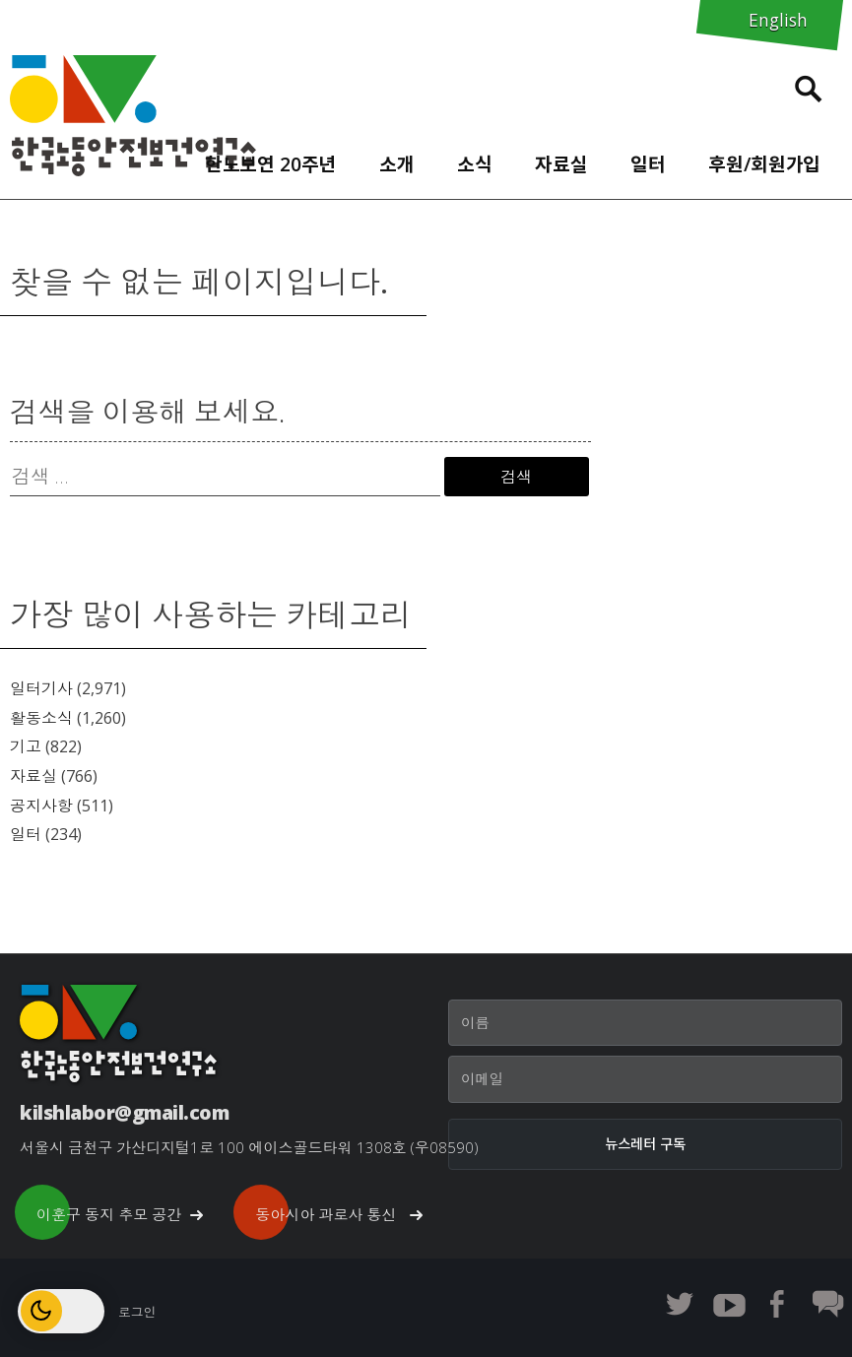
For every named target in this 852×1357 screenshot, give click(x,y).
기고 (25, 746)
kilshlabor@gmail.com (124, 1112)
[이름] (645, 1023)
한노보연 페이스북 (778, 1303)
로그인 (137, 1312)
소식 (474, 164)
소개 (397, 164)
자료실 (561, 164)
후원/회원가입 (764, 164)
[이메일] (645, 1079)
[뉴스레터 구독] (645, 1144)
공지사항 (41, 805)
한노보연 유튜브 (729, 1303)
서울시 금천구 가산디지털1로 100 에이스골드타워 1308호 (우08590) (249, 1147)
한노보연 (133, 115)
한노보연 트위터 (679, 1303)
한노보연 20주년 (271, 164)
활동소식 (41, 718)
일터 (648, 164)
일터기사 (41, 688)
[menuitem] (270, 159)
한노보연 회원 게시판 (827, 1303)
